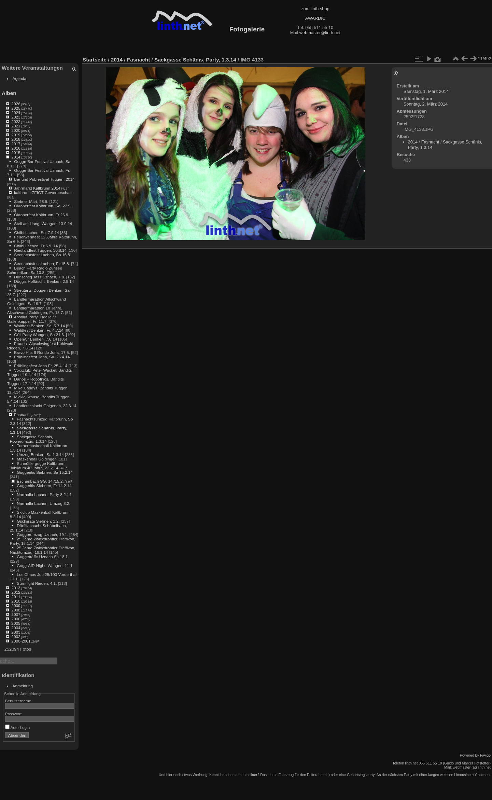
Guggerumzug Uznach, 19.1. (42, 534)
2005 (15, 623)
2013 (15, 587)
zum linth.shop (315, 8)
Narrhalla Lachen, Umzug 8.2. (43, 503)
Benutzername (18, 701)
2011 (15, 596)
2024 (15, 112)
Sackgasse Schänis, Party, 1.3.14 (195, 60)
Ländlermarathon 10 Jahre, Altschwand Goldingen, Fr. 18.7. (35, 310)
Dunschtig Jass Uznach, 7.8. (39, 277)
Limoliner (249, 775)
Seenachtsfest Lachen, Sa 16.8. (42, 254)
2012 (15, 592)
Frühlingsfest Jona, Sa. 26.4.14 (42, 357)
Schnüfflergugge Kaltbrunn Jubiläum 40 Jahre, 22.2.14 (37, 465)
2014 (15, 157)
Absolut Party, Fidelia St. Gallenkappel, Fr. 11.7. (32, 319)
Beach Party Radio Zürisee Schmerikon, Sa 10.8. (34, 270)
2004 (15, 627)
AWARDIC (315, 18)
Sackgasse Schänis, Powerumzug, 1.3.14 (31, 439)
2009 (15, 605)
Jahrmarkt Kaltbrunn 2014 (37, 188)
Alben (9, 93)
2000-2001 (20, 641)
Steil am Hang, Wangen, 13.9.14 (43, 223)
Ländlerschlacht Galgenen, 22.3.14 (45, 405)
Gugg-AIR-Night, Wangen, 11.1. (45, 565)
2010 (15, 601)
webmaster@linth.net (319, 32)
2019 (15, 135)
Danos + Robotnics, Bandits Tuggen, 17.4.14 (35, 381)
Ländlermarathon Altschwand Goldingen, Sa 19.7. (36, 301)
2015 (15, 152)
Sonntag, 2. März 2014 (426, 104)
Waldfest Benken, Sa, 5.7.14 (39, 325)
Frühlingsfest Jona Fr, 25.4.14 (40, 365)
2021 (15, 126)
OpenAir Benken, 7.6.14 (35, 339)
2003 (15, 632)
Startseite (95, 60)
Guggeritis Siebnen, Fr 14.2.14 (44, 485)
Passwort (13, 714)
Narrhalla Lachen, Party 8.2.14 (44, 494)
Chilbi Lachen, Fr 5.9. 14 (36, 246)
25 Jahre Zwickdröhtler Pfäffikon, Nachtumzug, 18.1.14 (42, 550)
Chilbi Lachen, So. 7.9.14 (36, 232)
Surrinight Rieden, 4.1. (37, 583)
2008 (15, 610)
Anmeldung (23, 686)
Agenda (20, 78)
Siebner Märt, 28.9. (31, 201)
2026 (15, 103)
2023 (15, 117)
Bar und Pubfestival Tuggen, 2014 (44, 179)
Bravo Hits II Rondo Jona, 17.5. (42, 352)
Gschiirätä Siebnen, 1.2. (38, 521)
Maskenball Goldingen (36, 459)
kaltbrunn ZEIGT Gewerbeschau (43, 192)
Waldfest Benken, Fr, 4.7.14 (39, 330)
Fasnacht (22, 414)
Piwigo (485, 755)
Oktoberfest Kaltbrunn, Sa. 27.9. (42, 206)
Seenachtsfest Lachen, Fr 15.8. (42, 263)
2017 (15, 143)
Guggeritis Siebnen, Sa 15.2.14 (45, 472)
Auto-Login (17, 727)
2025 (15, 108)
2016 (15, 148)
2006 (15, 619)
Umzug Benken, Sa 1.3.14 (40, 454)
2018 (15, 139)
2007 (15, 614)
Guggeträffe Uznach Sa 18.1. (43, 556)
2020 (15, 130)
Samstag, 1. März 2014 (426, 91)
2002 (15, 636)
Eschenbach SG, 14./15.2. (40, 481)
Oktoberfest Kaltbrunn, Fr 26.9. (41, 214)
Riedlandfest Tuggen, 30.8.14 (40, 250)
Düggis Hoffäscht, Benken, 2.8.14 (44, 281)
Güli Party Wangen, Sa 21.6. (39, 334)
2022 (15, 121)
